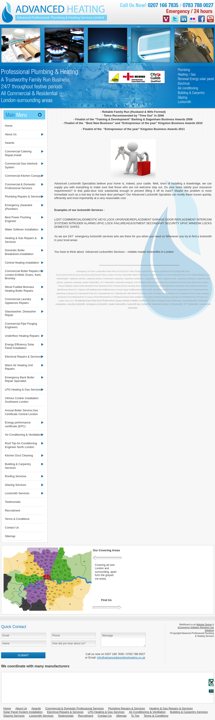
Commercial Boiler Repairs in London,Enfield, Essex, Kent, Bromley (23, 274)
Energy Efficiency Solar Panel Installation (19, 346)
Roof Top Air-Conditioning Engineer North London (21, 445)
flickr (192, 19)
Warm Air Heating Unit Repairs (19, 367)
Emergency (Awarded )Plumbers (18, 207)
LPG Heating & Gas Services (23, 389)
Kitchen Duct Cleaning (19, 455)
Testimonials (12, 502)
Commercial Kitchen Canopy (23, 175)
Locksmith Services (17, 493)
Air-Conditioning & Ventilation (23, 434)
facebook (201, 19)
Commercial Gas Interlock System (21, 165)
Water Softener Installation (21, 229)
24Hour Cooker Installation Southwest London (22, 400)
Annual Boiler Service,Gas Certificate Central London (21, 412)
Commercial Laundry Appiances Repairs (18, 300)
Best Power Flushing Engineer (18, 219)
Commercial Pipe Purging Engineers (21, 325)
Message (123, 640)
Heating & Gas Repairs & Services (21, 239)
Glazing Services (15, 484)
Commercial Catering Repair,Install (18, 153)
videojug (166, 19)
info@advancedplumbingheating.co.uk (121, 657)
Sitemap (10, 536)
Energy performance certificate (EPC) (18, 424)
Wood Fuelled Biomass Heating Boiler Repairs (19, 288)
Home (8, 125)
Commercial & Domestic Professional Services (20, 186)
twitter (175, 19)
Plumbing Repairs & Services (23, 196)
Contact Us (12, 527)
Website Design (204, 624)
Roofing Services (15, 476)
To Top (135, 715)
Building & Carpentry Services (18, 465)
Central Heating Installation (22, 262)
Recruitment (12, 510)
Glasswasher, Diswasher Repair (20, 313)
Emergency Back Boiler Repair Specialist (19, 379)
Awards (9, 142)
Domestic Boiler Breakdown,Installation (19, 252)
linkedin (183, 19)
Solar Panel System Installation (23, 712)
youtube (210, 19)
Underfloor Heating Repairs (22, 335)
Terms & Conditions (17, 519)
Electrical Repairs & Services (23, 356)
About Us (11, 134)
